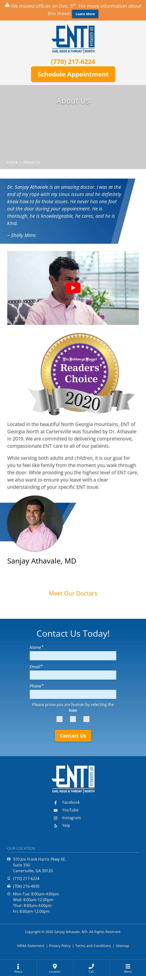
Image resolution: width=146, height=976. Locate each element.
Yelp (62, 825)
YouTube (66, 810)
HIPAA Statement (30, 945)
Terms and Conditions (93, 945)
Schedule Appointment (73, 74)
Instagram (67, 817)
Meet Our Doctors (73, 593)
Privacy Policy (60, 945)
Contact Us (73, 735)
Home (12, 162)
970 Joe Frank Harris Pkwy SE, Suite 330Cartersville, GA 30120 (36, 865)
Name (36, 647)
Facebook (67, 802)
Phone (36, 686)
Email (36, 666)
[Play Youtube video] (73, 288)
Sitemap (122, 945)
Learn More (85, 14)
